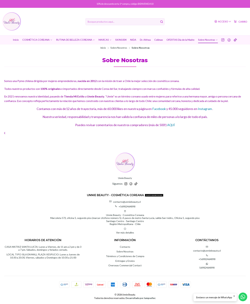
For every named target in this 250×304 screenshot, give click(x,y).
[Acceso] (223, 21)
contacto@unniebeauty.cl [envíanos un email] (207, 249)
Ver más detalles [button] (125, 231)
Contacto (125, 246)
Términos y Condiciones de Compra (125, 256)
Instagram (204, 109)
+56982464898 (125, 206)
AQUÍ (171, 125)
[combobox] (125, 21)
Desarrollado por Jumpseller (140, 298)
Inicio (103, 48)
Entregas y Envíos (125, 260)
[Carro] (240, 21)
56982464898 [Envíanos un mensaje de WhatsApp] (207, 266)
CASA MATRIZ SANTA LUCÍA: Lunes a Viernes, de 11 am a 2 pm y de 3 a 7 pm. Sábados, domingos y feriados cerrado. (43, 248)
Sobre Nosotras (125, 251)
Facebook (159, 109)
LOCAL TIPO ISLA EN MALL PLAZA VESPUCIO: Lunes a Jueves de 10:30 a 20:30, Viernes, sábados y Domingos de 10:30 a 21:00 (43, 256)
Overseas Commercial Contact (125, 265)
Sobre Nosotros (118, 48)
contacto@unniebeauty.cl (125, 201)
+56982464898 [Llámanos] (207, 257)
